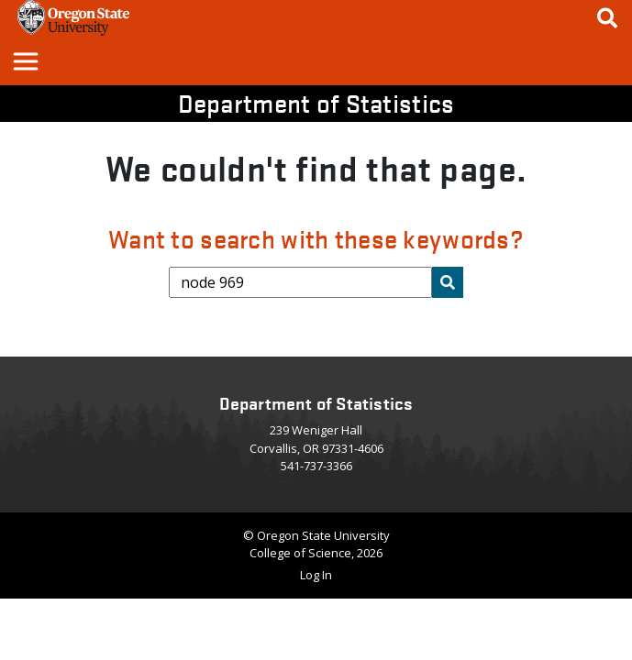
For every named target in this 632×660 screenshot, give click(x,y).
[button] (25, 60)
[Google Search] (607, 18)
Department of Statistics (316, 102)
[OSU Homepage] (73, 30)
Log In (316, 574)
